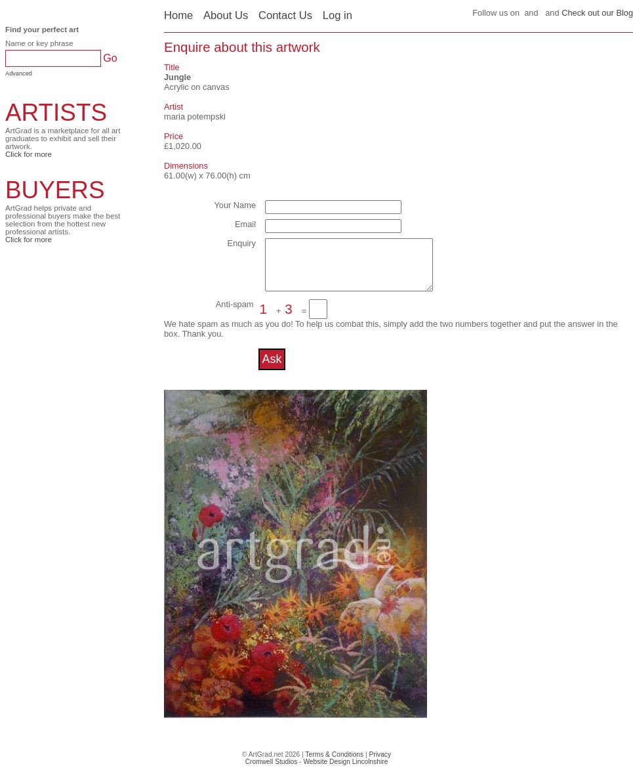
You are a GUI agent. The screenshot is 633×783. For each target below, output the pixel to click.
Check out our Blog (597, 13)
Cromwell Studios (271, 771)
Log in (337, 15)
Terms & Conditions (334, 764)
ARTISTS (56, 112)
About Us (225, 15)
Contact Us (285, 15)
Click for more (28, 154)
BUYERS (55, 190)
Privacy (380, 764)
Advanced (18, 73)
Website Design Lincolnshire (345, 771)
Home (178, 15)
